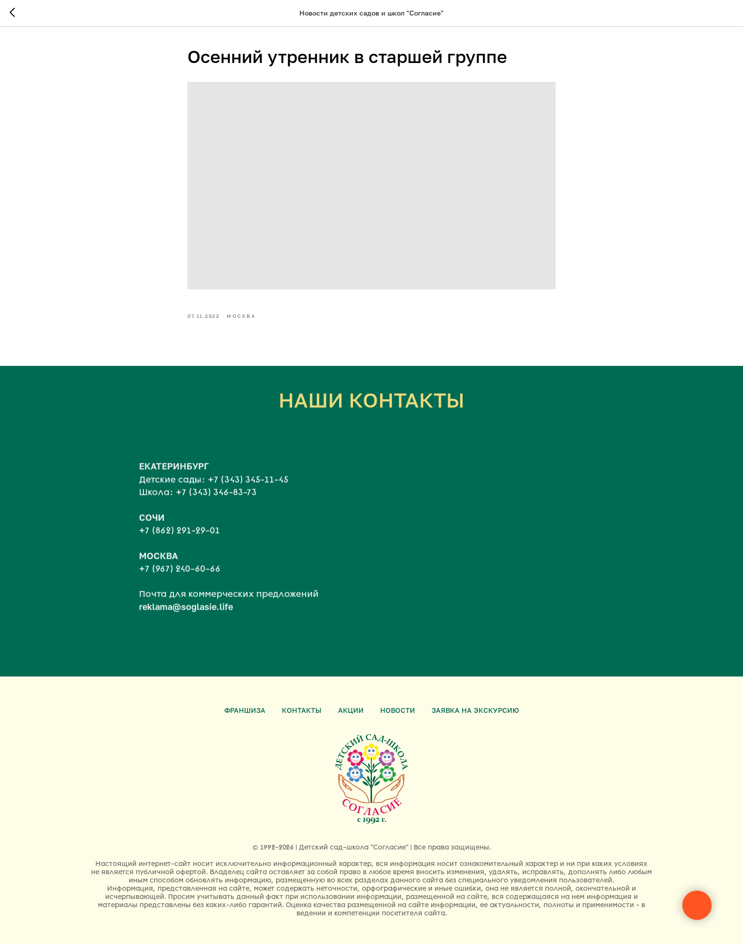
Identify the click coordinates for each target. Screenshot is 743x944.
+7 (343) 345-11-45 (248, 505)
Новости (397, 710)
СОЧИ (152, 542)
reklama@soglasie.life (186, 632)
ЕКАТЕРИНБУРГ (174, 491)
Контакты (302, 710)
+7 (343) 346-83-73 (216, 517)
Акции (351, 710)
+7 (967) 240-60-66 (179, 594)
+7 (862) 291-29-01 (179, 556)
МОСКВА (158, 581)
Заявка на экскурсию (475, 710)
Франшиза (244, 710)
